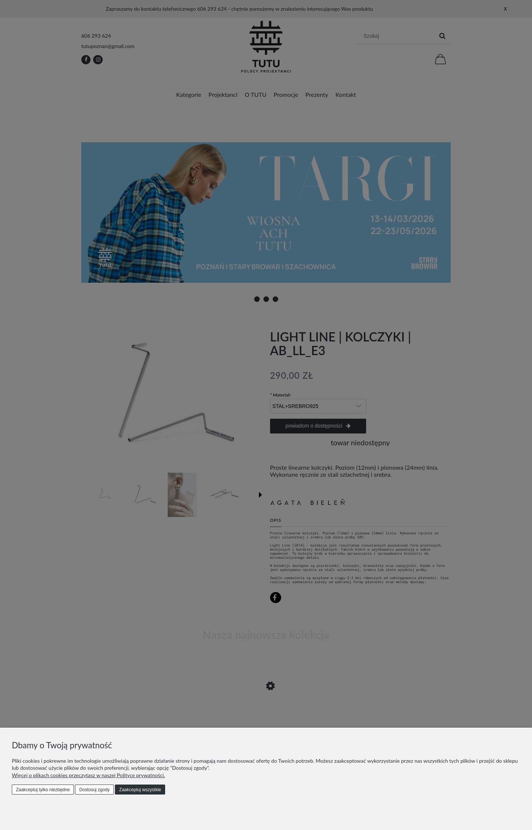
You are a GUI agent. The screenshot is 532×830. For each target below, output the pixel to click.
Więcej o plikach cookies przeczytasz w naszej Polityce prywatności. (88, 775)
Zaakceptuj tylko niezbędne (42, 789)
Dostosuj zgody (94, 789)
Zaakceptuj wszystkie (140, 789)
